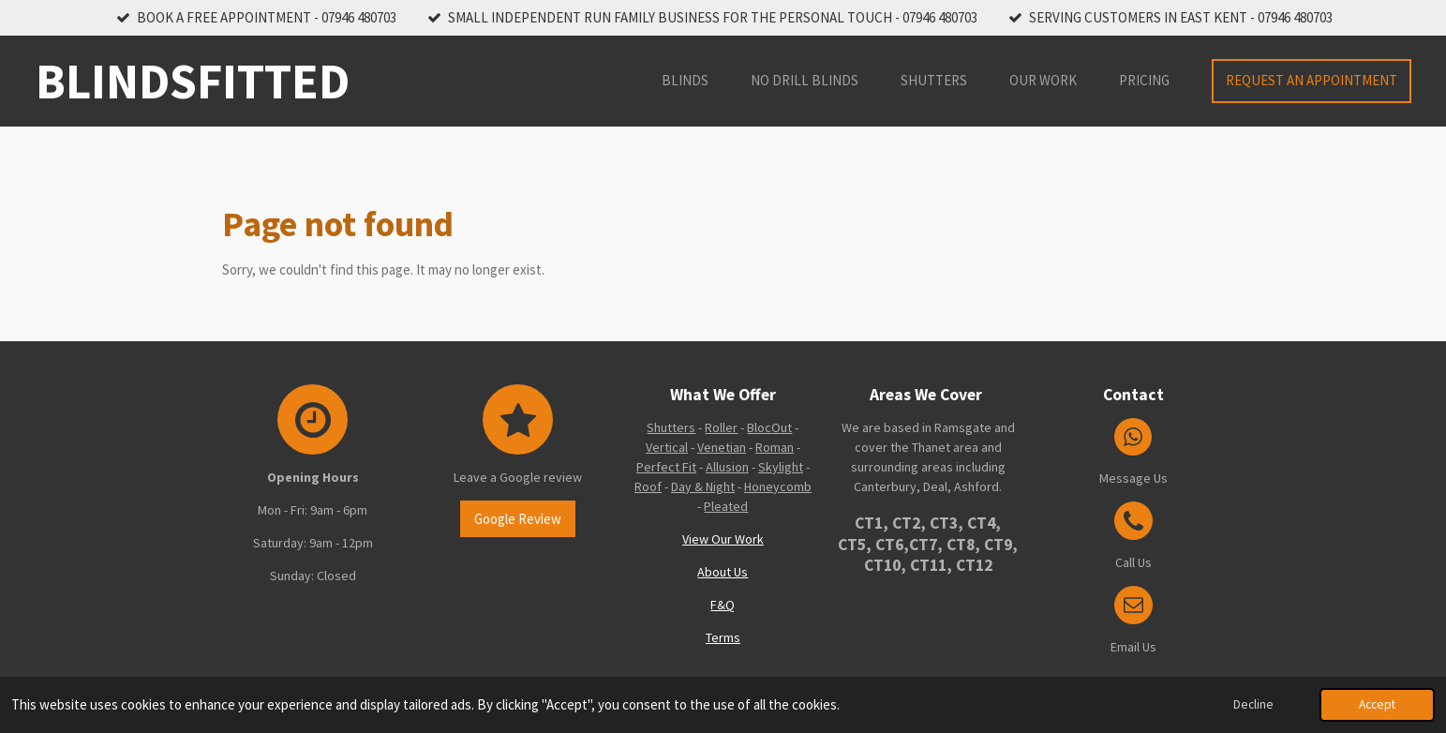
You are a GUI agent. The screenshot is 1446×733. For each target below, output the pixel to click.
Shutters (671, 427)
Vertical (667, 447)
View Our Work (723, 539)
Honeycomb (778, 486)
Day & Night (703, 486)
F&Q (722, 604)
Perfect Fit (666, 466)
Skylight (780, 466)
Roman (774, 447)
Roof (648, 486)
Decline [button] (1253, 704)
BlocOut (769, 427)
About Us (722, 571)
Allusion (727, 466)
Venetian (721, 447)
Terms (723, 637)
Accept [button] (1377, 704)
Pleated (726, 506)
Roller (721, 427)
